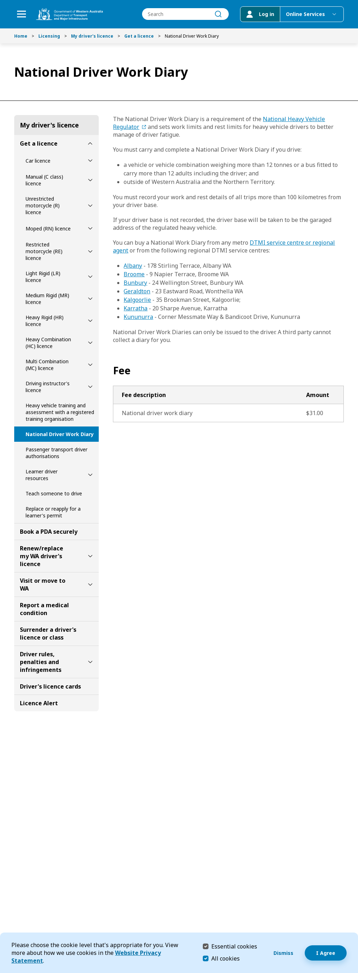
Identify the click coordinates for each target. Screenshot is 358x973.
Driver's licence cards (50, 686)
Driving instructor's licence (48, 386)
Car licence (38, 160)
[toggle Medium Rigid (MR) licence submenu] (90, 298)
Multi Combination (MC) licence (47, 364)
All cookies (225, 958)
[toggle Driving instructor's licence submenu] (90, 386)
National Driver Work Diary (60, 434)
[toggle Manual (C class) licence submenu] (90, 180)
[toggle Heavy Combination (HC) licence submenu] (90, 342)
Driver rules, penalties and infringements (40, 662)
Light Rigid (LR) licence (43, 276)
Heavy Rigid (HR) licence (45, 320)
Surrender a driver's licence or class (48, 633)
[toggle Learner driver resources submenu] (90, 474)
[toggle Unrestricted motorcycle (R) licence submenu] (90, 205)
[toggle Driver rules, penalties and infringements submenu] (90, 661)
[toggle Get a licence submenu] (90, 143)
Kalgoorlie (137, 300)
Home (20, 36)
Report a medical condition (44, 609)
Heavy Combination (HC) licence (48, 342)
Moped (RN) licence (48, 228)
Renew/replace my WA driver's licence (41, 556)
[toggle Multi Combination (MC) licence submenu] (90, 364)
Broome (134, 274)
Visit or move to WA (42, 584)
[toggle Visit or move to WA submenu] (90, 584)
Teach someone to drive (54, 493)
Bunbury (135, 283)
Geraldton (137, 291)
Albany (133, 266)
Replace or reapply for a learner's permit (53, 512)
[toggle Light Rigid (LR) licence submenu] (90, 276)
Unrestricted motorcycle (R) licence (43, 205)
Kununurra (138, 317)
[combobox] (185, 14)
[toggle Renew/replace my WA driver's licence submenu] (90, 556)
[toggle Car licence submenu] (90, 160)
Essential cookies (234, 946)
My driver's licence (92, 36)
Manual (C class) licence (44, 180)
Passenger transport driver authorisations (56, 453)
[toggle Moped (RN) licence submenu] (90, 228)
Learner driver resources (42, 475)
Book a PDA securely (48, 532)
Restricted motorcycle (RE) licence (44, 251)
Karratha (135, 308)
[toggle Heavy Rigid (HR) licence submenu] (90, 320)
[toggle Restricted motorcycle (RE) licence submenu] (90, 251)
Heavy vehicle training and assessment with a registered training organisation (60, 412)
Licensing (49, 36)
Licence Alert (39, 703)
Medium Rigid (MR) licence (47, 298)
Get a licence (139, 36)
